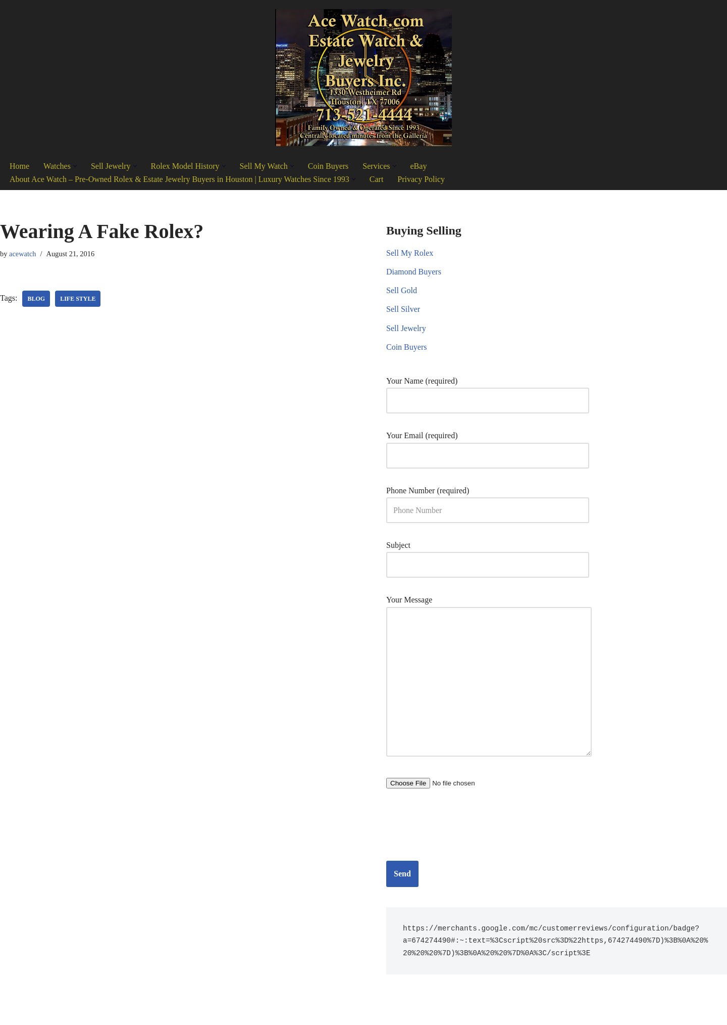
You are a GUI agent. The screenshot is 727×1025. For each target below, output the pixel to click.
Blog (36, 298)
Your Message (489, 676)
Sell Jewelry (406, 328)
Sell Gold (401, 290)
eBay (418, 166)
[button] (75, 166)
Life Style (77, 298)
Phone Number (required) (487, 500)
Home (19, 166)
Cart (377, 179)
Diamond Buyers (413, 271)
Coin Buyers (328, 166)
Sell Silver (403, 309)
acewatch (22, 254)
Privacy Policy (421, 179)
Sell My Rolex (409, 253)
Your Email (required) (487, 445)
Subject (487, 555)
